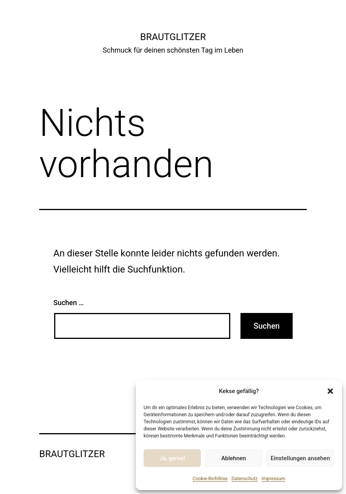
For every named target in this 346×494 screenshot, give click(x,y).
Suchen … (68, 302)
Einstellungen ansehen (300, 458)
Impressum (273, 478)
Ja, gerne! (172, 458)
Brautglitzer (173, 36)
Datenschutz (244, 478)
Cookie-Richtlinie (210, 478)
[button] (330, 391)
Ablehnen (233, 458)
